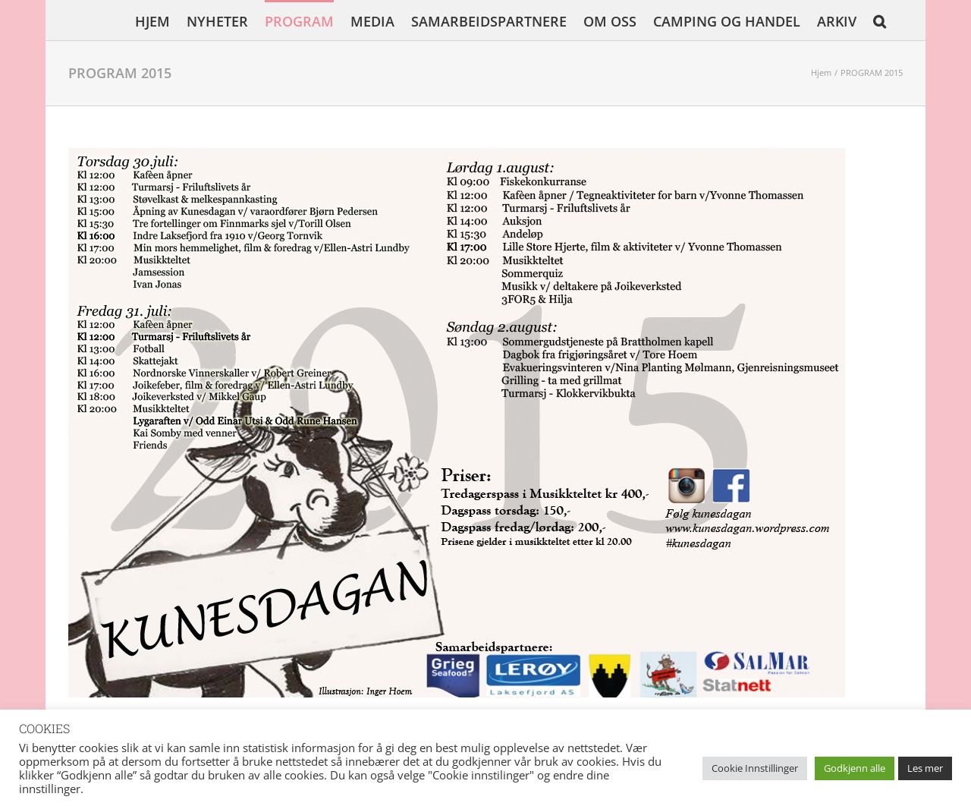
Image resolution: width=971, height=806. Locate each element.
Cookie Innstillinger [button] (755, 768)
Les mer (925, 768)
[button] (879, 20)
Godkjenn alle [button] (854, 768)
